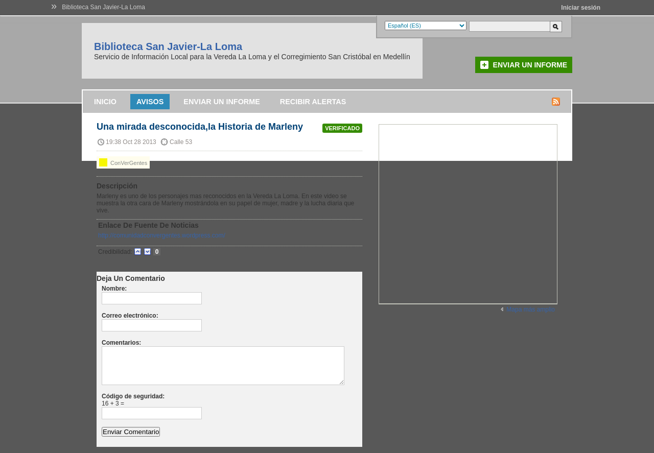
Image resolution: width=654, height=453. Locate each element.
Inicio (105, 102)
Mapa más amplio (530, 309)
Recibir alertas (313, 102)
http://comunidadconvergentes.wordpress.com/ (161, 235)
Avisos (150, 102)
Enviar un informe (530, 65)
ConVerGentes (123, 162)
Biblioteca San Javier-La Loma (103, 7)
